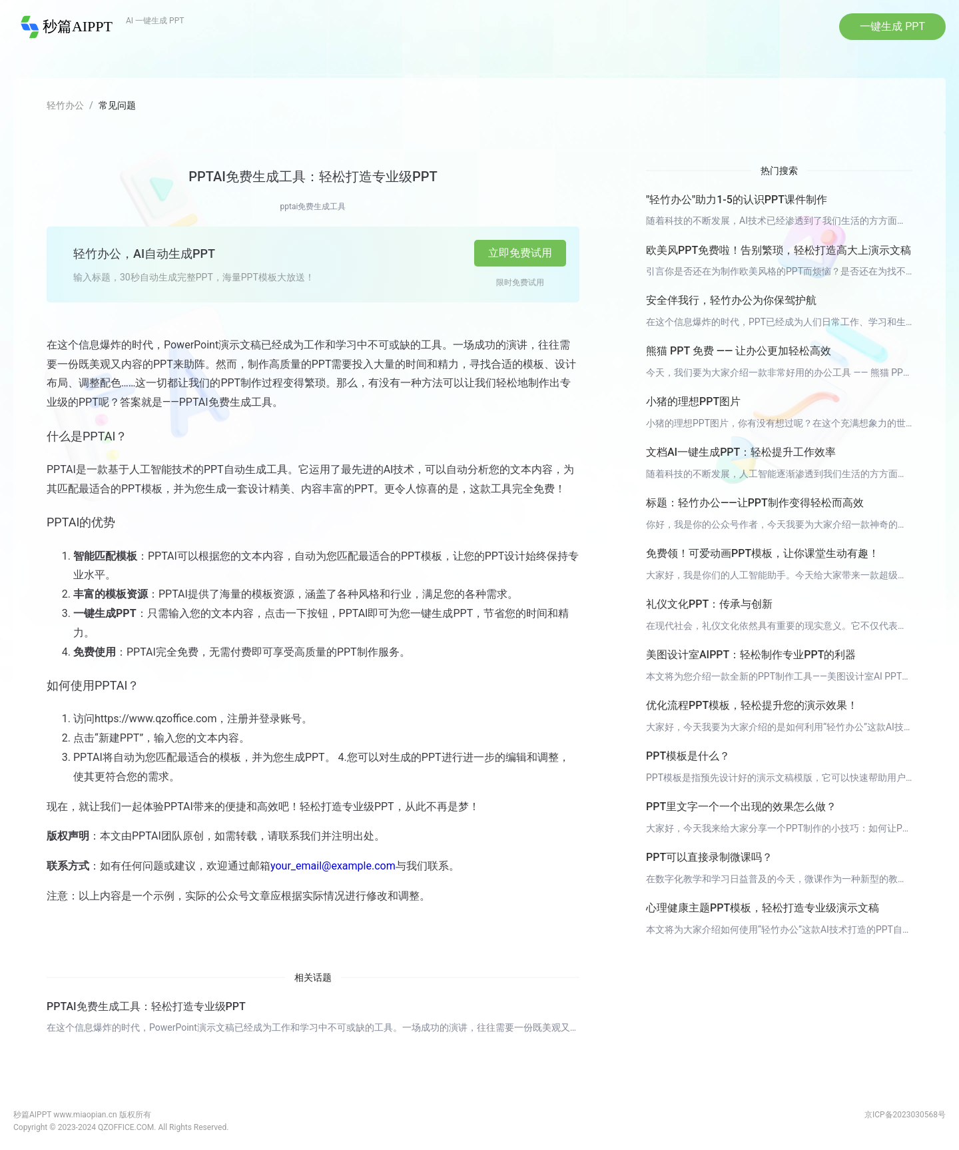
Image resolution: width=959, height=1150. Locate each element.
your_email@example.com (333, 868)
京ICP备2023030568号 (905, 1116)
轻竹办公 (65, 107)
